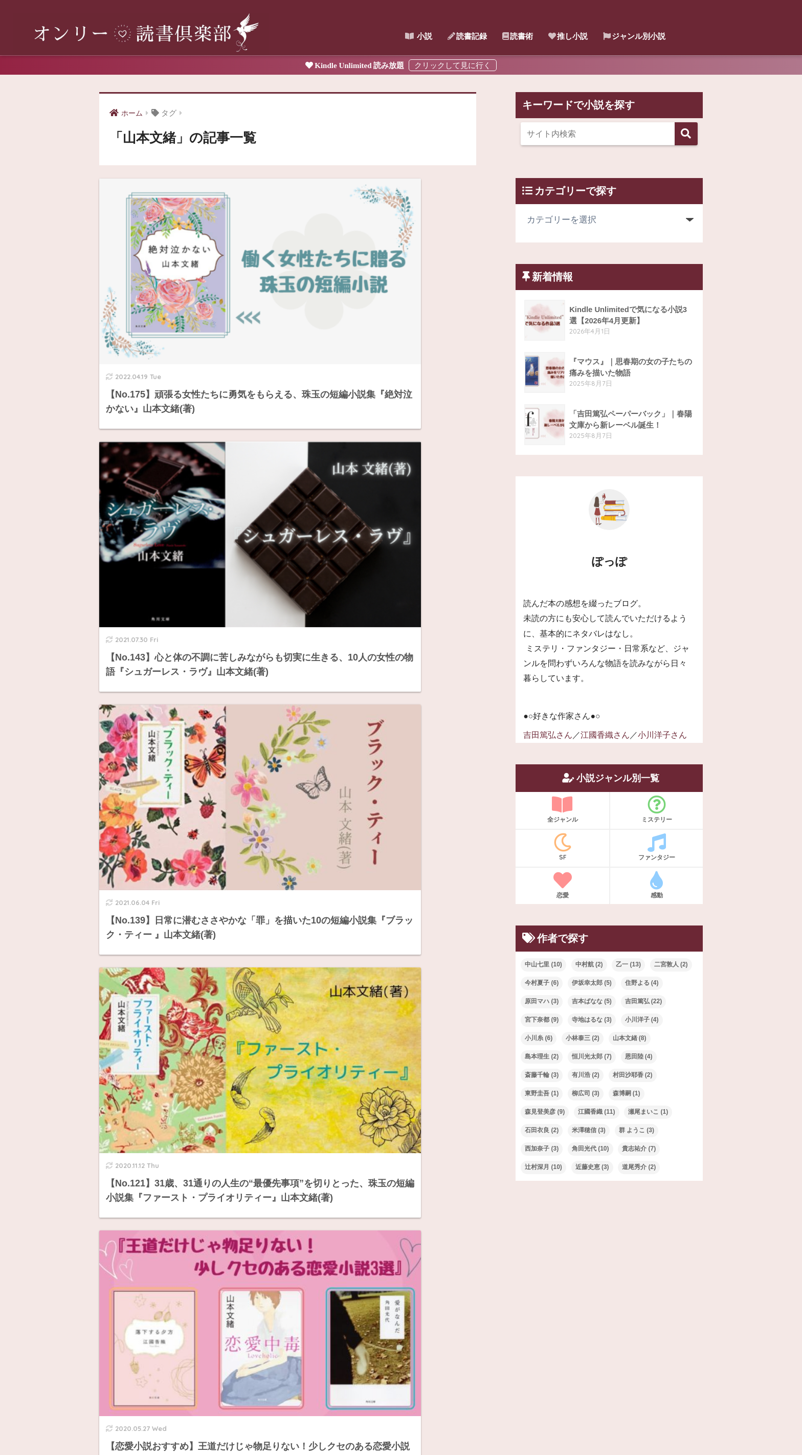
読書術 (517, 36)
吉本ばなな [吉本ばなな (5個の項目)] (592, 1001)
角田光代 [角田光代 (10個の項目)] (590, 1148)
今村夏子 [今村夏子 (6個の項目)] (542, 982)
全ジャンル (562, 809)
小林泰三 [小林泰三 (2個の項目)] (582, 1038)
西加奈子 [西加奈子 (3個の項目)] (542, 1148)
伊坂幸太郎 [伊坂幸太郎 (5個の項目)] (592, 982)
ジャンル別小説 (634, 36)
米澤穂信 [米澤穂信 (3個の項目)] (589, 1129)
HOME (401, 1403)
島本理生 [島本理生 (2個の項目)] (542, 1056)
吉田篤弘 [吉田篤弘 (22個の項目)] (643, 1001)
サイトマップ (348, 1425)
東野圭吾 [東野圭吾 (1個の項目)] (542, 1093)
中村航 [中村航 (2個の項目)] (589, 964)
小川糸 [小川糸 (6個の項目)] (538, 1038)
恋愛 (562, 884)
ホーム (307, 1425)
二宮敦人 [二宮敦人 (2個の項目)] (671, 964)
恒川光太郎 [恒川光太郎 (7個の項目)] (592, 1056)
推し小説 (568, 36)
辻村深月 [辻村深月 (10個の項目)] (543, 1166)
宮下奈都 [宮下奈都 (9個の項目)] (542, 1019)
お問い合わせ (400, 1425)
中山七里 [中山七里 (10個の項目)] (543, 964)
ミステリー (656, 809)
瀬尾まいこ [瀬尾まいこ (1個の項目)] (648, 1111)
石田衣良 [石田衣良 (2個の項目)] (542, 1129)
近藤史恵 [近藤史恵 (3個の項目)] (592, 1166)
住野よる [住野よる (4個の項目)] (642, 982)
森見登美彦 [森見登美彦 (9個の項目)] (545, 1111)
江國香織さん (605, 735)
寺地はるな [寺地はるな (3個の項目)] (592, 1019)
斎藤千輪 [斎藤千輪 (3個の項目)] (542, 1074)
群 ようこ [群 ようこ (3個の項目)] (636, 1129)
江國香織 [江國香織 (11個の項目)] (596, 1111)
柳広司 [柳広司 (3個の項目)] (585, 1093)
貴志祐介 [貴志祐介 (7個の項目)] (639, 1148)
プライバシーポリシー (471, 1425)
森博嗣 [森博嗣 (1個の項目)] (626, 1093)
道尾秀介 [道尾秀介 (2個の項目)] (639, 1166)
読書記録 (467, 36)
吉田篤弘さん (547, 735)
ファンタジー (656, 847)
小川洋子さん (662, 735)
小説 (418, 36)
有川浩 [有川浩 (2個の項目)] (585, 1074)
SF (562, 847)
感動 (656, 884)
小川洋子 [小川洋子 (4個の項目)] (642, 1019)
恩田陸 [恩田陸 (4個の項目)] (639, 1056)
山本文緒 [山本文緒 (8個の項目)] (630, 1038)
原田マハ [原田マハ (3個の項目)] (542, 1001)
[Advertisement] (609, 1273)
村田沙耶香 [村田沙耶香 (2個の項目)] (633, 1074)
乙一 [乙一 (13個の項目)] (628, 964)
